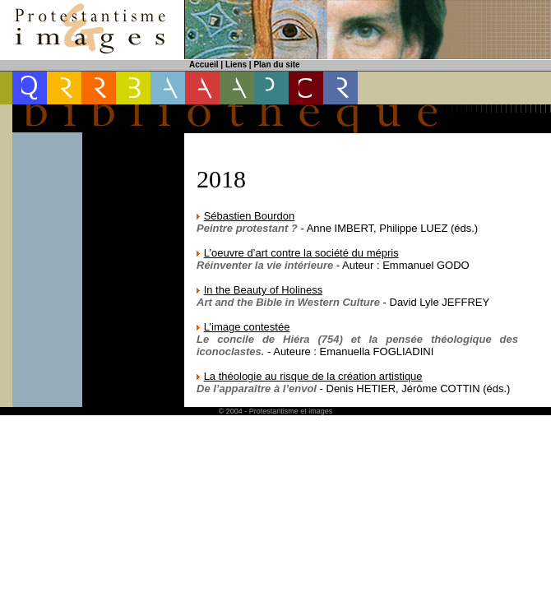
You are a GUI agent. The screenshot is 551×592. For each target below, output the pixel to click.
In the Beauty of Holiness (263, 290)
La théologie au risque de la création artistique (313, 376)
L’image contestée (247, 327)
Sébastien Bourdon (249, 216)
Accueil (204, 64)
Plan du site (276, 64)
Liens (236, 64)
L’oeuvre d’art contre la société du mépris (301, 253)
